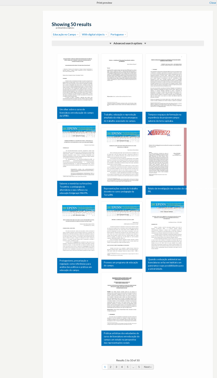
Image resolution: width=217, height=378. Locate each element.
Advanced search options (128, 43)
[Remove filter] (77, 34)
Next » (148, 366)
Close (212, 2)
